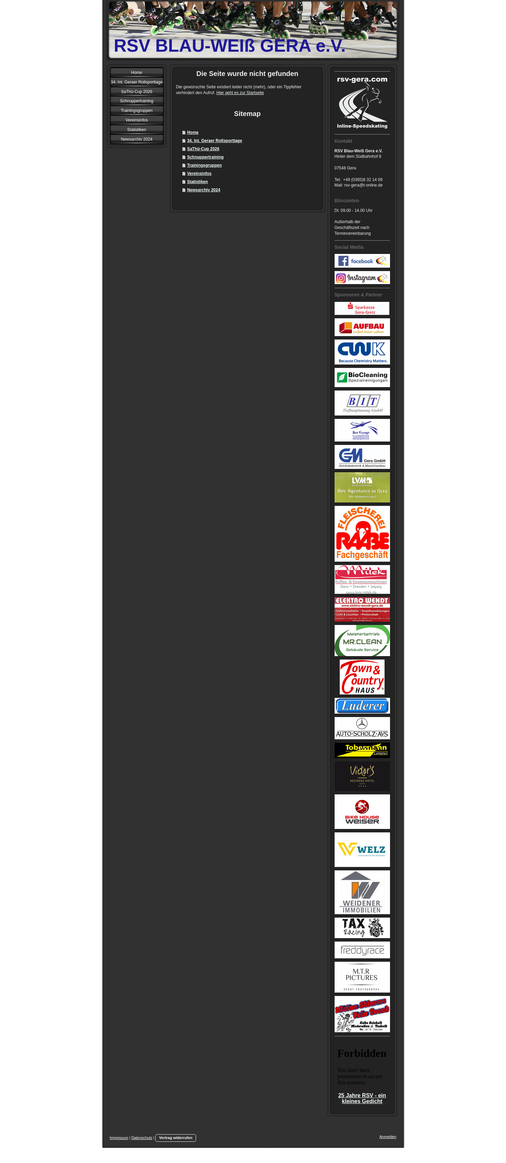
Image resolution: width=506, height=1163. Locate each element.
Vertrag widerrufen (175, 1138)
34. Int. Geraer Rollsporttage (214, 140)
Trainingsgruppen (204, 165)
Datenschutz (141, 1138)
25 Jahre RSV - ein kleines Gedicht (362, 1098)
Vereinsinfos (199, 173)
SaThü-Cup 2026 (203, 148)
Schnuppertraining (205, 157)
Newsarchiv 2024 (203, 190)
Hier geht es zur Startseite (240, 92)
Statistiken (197, 181)
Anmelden (388, 1137)
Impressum (119, 1138)
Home (192, 132)
